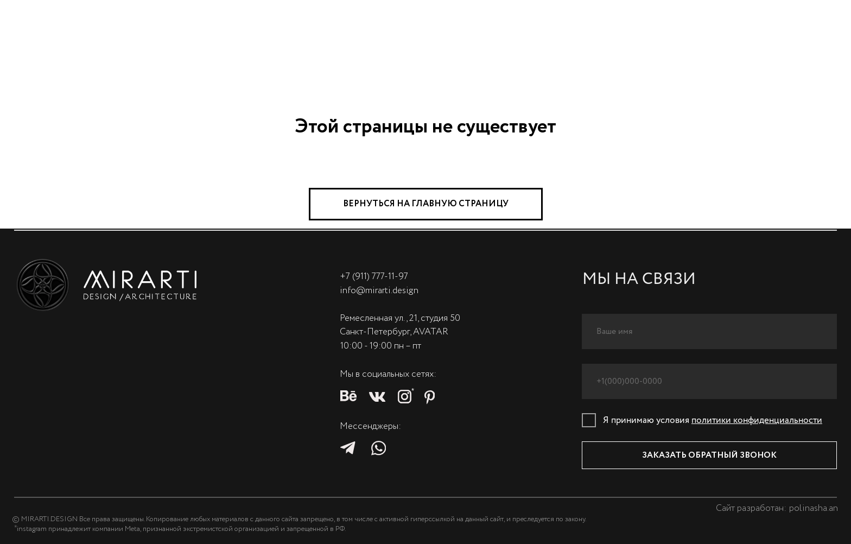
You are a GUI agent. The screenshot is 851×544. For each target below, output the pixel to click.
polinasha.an (813, 508)
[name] (709, 331)
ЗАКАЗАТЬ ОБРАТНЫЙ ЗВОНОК (709, 455)
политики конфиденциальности (756, 420)
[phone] (709, 381)
